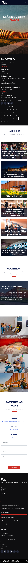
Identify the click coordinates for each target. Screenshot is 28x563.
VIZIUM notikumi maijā (14, 196)
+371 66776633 (14, 429)
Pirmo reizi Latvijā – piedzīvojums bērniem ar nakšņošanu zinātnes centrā (14, 252)
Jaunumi (14, 132)
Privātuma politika (6, 502)
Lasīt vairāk (4, 66)
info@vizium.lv (14, 437)
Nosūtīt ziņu (14, 467)
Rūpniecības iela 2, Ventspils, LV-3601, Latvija (14, 421)
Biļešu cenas (5, 512)
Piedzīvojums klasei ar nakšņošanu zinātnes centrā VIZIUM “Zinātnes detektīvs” (14, 175)
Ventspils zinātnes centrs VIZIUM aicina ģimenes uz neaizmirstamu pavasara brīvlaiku (14, 233)
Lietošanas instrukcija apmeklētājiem (10, 505)
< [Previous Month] (0, 107)
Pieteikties (3, 91)
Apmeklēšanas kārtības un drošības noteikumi (13, 508)
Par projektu (4, 498)
